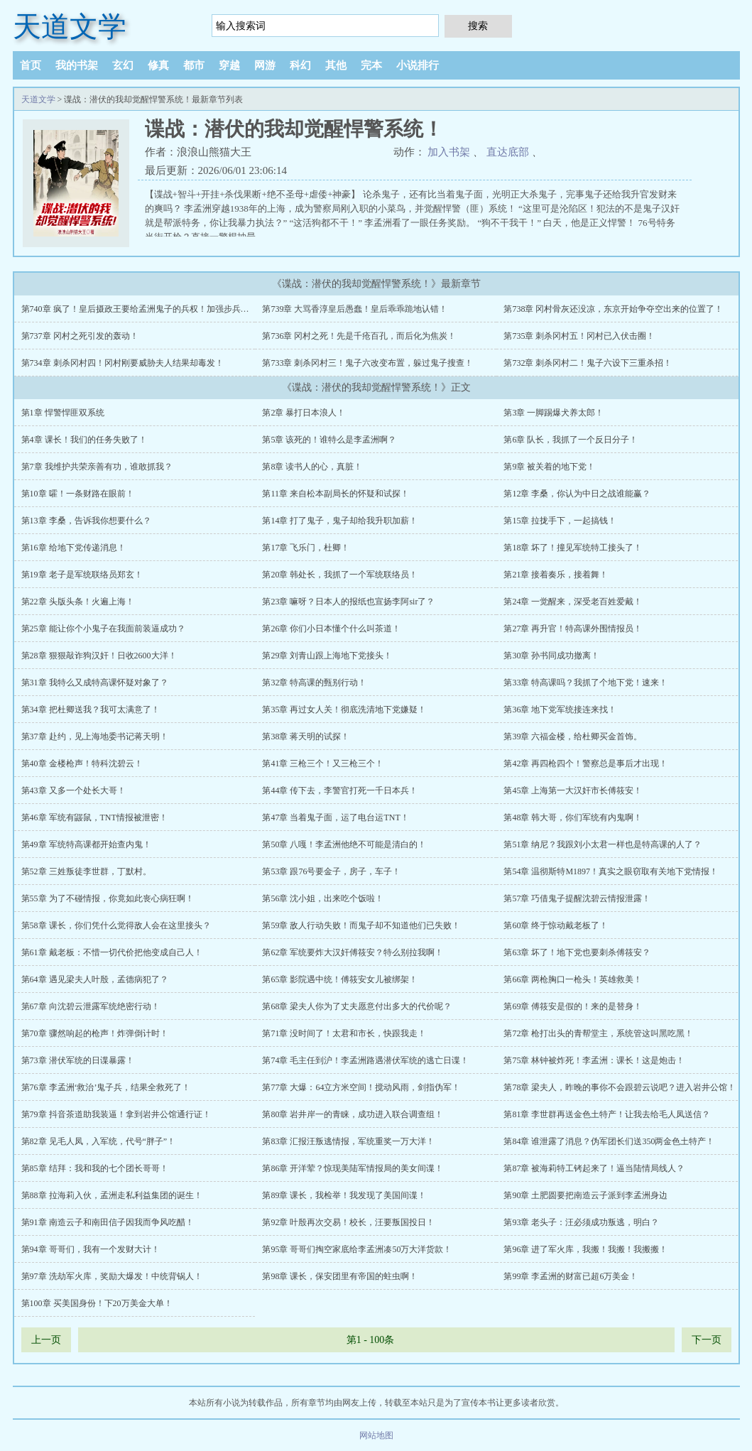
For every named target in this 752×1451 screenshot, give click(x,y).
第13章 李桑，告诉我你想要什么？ (86, 521)
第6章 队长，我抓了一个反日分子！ (570, 440)
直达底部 (507, 152)
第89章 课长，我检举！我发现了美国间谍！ (344, 1195)
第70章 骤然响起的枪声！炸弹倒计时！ (94, 1033)
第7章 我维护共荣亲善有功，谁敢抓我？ (97, 467)
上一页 (46, 1340)
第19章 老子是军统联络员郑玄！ (82, 575)
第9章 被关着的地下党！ (549, 467)
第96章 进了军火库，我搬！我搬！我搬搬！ (585, 1249)
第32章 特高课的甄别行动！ (314, 683)
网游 (265, 65)
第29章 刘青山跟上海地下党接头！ (327, 656)
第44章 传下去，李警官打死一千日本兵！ (340, 790)
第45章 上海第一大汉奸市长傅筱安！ (572, 790)
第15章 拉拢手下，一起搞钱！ (559, 521)
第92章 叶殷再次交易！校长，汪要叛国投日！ (348, 1222)
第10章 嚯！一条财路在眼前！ (77, 494)
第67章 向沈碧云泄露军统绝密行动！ (90, 1006)
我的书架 (76, 65)
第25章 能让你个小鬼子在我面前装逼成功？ (103, 629)
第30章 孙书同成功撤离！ (551, 656)
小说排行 (417, 65)
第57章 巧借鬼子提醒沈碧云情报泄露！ (576, 898)
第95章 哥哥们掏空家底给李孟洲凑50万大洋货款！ (357, 1249)
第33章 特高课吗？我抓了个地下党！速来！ (585, 683)
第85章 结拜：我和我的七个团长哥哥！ (94, 1168)
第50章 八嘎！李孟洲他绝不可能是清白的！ (344, 844)
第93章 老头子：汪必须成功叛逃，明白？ (581, 1222)
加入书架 (448, 152)
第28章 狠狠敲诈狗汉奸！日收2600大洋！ (99, 656)
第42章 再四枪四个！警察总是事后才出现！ (585, 763)
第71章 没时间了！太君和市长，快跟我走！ (344, 1033)
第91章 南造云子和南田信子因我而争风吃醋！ (107, 1222)
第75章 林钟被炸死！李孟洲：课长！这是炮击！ (594, 1060)
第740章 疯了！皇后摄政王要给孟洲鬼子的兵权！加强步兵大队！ (143, 309)
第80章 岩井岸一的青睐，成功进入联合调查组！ (352, 1114)
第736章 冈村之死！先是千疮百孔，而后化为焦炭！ (359, 336)
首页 (30, 65)
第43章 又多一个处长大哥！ (73, 790)
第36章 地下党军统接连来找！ (559, 709)
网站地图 (376, 1435)
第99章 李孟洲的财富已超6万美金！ (570, 1276)
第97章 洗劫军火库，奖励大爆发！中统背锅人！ (111, 1276)
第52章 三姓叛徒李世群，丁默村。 (86, 871)
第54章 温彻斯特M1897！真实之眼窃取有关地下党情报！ (610, 871)
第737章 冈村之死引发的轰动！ (79, 336)
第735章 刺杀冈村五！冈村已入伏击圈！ (579, 336)
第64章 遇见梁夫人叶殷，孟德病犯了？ (94, 979)
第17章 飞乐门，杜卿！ (305, 548)
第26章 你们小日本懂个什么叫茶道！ (331, 629)
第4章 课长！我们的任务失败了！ (84, 440)
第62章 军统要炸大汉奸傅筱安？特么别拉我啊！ (352, 952)
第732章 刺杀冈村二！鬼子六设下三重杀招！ (587, 363)
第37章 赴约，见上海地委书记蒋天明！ (94, 736)
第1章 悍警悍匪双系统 (62, 413)
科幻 (300, 65)
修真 (158, 65)
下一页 (706, 1340)
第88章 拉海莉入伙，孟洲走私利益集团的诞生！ (111, 1195)
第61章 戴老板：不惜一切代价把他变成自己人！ (111, 952)
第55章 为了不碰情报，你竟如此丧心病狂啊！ (107, 898)
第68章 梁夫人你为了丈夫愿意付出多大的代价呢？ (357, 1006)
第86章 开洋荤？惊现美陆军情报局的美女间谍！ (352, 1168)
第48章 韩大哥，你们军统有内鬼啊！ (572, 817)
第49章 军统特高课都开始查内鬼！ (86, 844)
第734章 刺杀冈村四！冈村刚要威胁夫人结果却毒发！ (122, 363)
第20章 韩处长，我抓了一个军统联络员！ (340, 575)
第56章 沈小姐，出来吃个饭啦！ (322, 898)
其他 (336, 65)
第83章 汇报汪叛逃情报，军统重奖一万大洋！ (348, 1141)
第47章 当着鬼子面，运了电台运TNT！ (335, 817)
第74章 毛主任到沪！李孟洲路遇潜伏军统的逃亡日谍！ (365, 1060)
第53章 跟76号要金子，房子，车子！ (331, 871)
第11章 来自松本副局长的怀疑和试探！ (335, 494)
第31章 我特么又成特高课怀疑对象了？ (94, 683)
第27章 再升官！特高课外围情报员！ (572, 629)
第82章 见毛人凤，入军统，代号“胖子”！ (98, 1141)
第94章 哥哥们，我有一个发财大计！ (90, 1249)
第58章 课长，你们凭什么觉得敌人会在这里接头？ (116, 925)
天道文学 (69, 27)
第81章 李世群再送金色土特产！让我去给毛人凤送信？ (606, 1114)
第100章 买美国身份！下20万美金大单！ (97, 1303)
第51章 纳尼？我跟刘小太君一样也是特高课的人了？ (602, 844)
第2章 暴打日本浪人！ (303, 413)
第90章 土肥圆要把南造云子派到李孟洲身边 (585, 1195)
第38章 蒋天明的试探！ (305, 736)
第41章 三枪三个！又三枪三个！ (322, 763)
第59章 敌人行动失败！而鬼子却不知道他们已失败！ (361, 925)
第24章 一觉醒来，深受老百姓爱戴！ (572, 602)
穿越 (229, 65)
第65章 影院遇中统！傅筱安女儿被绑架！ (340, 979)
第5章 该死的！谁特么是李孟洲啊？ (329, 440)
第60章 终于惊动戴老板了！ (555, 925)
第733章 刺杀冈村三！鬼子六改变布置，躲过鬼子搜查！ (367, 363)
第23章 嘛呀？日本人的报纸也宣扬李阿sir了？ (348, 602)
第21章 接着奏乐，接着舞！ (555, 575)
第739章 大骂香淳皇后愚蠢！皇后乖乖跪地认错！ (354, 309)
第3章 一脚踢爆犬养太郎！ (553, 413)
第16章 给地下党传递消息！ (73, 548)
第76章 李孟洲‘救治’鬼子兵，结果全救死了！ (106, 1087)
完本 (371, 65)
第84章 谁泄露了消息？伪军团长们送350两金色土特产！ (608, 1141)
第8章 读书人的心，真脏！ (312, 467)
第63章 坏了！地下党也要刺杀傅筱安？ (576, 952)
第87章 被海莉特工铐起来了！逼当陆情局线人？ (594, 1168)
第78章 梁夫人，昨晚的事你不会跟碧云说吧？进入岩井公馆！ (619, 1087)
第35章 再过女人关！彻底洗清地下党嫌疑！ (344, 709)
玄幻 (122, 65)
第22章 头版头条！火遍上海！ (77, 602)
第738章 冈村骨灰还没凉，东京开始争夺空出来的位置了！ (613, 309)
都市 (194, 65)
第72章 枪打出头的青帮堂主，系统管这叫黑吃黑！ (598, 1033)
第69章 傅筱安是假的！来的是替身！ (572, 1006)
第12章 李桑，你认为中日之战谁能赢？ (576, 494)
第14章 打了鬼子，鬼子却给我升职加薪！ (340, 521)
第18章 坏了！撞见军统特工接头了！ (572, 548)
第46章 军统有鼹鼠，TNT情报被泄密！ (94, 817)
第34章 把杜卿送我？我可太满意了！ (90, 709)
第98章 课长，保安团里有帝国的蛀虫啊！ (340, 1276)
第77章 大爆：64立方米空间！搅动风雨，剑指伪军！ (361, 1087)
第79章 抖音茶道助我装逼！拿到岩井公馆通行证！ (116, 1114)
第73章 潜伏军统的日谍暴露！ (77, 1060)
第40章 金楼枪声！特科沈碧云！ (82, 763)
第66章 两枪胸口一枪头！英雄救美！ (572, 979)
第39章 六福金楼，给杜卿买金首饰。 (572, 736)
